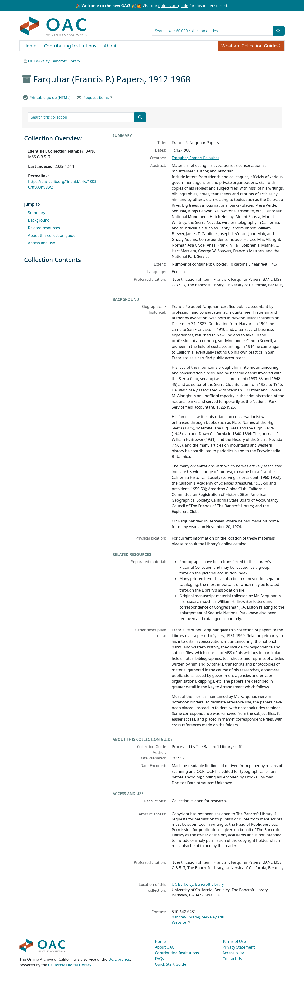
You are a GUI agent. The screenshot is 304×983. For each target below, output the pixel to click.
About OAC (164, 947)
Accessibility (233, 952)
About (110, 46)
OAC (53, 26)
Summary (36, 212)
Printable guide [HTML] (50, 97)
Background (39, 220)
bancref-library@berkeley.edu (198, 917)
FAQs (159, 958)
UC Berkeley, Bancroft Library (54, 61)
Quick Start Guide (170, 964)
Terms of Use (234, 941)
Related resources (44, 227)
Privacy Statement (239, 947)
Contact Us (232, 958)
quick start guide (173, 5)
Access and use (41, 243)
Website (179, 922)
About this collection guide (52, 235)
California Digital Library (69, 965)
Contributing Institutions (70, 46)
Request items (96, 97)
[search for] (212, 31)
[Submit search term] (279, 31)
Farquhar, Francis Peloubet (195, 157)
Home (30, 46)
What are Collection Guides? (250, 46)
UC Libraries (119, 959)
